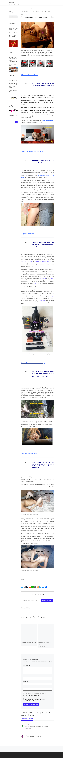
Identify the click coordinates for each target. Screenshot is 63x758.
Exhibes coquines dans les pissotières (29, 642)
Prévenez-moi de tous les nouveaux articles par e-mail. (34, 700)
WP (7, 755)
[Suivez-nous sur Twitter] (56, 754)
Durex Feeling (41, 300)
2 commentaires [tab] (27, 719)
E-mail (25, 681)
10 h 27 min (51, 724)
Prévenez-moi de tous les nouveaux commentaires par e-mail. (34, 694)
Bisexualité (15, 8)
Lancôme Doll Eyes (46, 261)
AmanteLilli (7, 754)
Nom (24, 676)
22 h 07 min (51, 734)
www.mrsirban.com (48, 120)
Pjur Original (42, 278)
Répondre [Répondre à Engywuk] (28, 738)
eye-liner (37, 261)
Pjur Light (51, 278)
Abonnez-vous (47, 600)
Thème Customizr (18, 755)
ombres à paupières (28, 261)
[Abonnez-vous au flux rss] (61, 754)
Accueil (10, 8)
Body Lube (36, 283)
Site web (25, 687)
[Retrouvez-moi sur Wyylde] (58, 754)
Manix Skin (51, 296)
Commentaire (27, 665)
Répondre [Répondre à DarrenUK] (28, 728)
